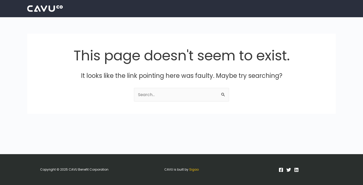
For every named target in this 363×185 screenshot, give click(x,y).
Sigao (194, 169)
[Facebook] (281, 170)
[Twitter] (288, 170)
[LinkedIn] (296, 170)
